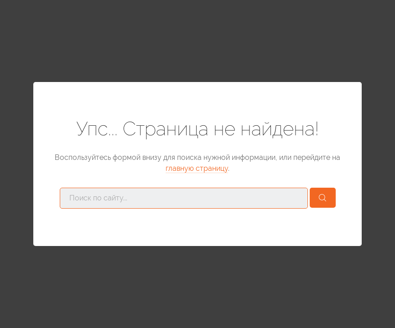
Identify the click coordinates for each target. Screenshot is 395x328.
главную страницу (197, 168)
